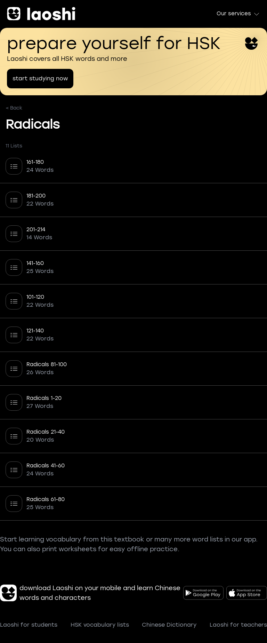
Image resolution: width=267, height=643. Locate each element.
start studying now (40, 78)
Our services (238, 13)
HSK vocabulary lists (100, 624)
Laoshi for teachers (238, 624)
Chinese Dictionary (169, 624)
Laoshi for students (28, 624)
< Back (14, 108)
